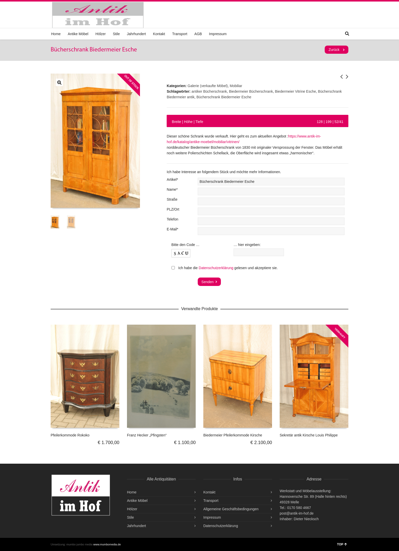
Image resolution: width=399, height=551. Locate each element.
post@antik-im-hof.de (297, 513)
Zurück (334, 50)
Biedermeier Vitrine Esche (295, 91)
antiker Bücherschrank (209, 91)
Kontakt (159, 34)
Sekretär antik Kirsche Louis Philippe (309, 435)
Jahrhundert (136, 34)
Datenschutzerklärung (216, 268)
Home (56, 34)
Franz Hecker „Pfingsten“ (147, 435)
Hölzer (100, 34)
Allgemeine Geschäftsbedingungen (231, 509)
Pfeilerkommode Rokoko (70, 435)
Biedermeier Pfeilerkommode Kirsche (232, 435)
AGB (198, 34)
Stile (116, 34)
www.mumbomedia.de (107, 544)
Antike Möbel (78, 34)
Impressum (217, 34)
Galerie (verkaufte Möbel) (208, 86)
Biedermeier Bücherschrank (251, 91)
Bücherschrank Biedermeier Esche (223, 97)
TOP (342, 544)
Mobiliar (236, 86)
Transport (179, 34)
